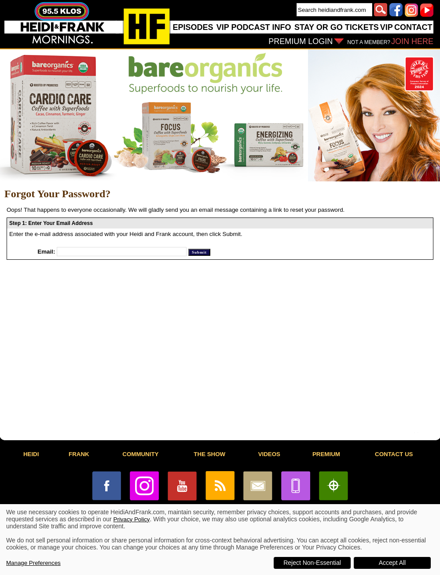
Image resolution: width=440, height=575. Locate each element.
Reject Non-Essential (312, 562)
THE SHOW (209, 454)
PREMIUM (326, 454)
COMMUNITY (140, 454)
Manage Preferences (33, 563)
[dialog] (220, 539)
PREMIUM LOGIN (300, 41)
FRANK (79, 454)
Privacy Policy (132, 519)
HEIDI (31, 454)
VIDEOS (269, 454)
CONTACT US (394, 454)
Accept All (392, 562)
